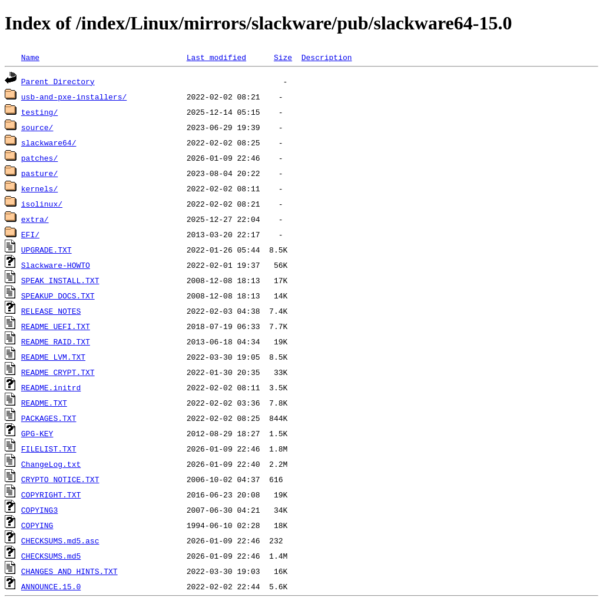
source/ (37, 127)
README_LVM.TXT (53, 356)
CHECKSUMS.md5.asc (60, 540)
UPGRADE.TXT (46, 249)
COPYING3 (39, 510)
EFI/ (30, 234)
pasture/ (39, 173)
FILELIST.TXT (49, 448)
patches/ (39, 157)
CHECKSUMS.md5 (51, 555)
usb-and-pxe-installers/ (74, 96)
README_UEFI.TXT (55, 326)
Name (30, 57)
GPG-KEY (37, 433)
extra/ (35, 219)
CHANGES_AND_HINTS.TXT (69, 571)
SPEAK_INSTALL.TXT (60, 280)
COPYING (37, 525)
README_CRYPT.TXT (58, 372)
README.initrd (51, 387)
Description (327, 57)
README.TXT (44, 402)
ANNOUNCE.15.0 (51, 586)
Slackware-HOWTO (55, 265)
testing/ (39, 112)
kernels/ (39, 188)
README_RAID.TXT (55, 341)
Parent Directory (58, 81)
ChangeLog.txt (51, 464)
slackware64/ (49, 142)
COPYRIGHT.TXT (51, 494)
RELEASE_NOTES (51, 311)
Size (283, 57)
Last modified (216, 57)
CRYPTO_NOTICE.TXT (60, 479)
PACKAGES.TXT (49, 418)
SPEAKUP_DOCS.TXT (58, 295)
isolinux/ (41, 203)
